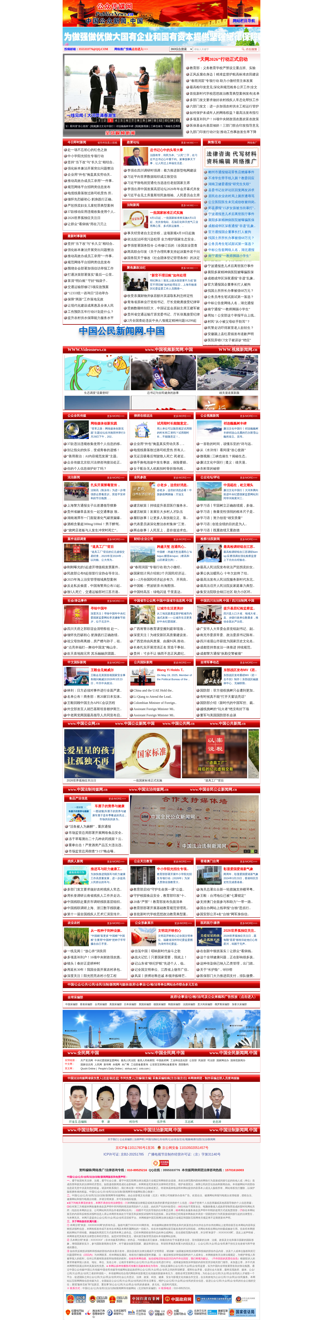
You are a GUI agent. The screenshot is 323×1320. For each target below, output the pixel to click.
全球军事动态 (209, 662)
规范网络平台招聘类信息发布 (89, 187)
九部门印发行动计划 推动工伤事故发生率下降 (223, 132)
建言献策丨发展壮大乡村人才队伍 (158, 511)
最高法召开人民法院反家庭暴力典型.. (227, 585)
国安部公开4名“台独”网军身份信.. (224, 914)
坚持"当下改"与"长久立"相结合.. (91, 162)
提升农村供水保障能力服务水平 (91, 318)
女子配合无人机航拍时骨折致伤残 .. (159, 468)
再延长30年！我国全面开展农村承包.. (94, 969)
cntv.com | (144, 1068)
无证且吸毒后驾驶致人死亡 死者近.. (159, 456)
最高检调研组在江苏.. (239, 546)
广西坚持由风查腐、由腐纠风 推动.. (159, 641)
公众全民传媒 (77, 415)
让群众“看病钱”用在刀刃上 (87, 224)
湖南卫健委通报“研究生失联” (229, 184)
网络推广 (252, 142)
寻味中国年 (99, 608)
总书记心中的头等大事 (166, 150)
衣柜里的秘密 (210, 468)
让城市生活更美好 (170, 608)
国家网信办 (223, 1060)
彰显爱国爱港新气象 (238, 869)
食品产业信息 (78, 798)
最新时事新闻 (77, 236)
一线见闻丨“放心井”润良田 (86, 951)
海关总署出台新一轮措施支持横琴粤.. (227, 889)
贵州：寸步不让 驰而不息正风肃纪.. (159, 653)
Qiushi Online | (89, 1068)
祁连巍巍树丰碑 (235, 423)
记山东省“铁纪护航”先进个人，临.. (160, 963)
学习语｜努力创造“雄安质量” (221, 518)
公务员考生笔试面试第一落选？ (231, 244)
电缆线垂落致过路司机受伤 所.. (90, 193)
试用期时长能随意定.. (172, 423)
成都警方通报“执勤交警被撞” (221, 653)
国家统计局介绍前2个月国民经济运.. (159, 573)
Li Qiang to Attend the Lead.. (152, 696)
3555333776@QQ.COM (93, 49)
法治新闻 (74, 477)
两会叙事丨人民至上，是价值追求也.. (160, 530)
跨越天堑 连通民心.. (171, 546)
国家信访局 (87, 1064)
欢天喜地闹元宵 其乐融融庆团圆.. (91, 653)
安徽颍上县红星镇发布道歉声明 (231, 338)
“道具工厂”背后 (102, 546)
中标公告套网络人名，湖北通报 (231, 250)
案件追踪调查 (77, 539)
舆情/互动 (214, 142)
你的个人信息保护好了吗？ (87, 468)
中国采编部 (71, 1004)
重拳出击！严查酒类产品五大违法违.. (96, 845)
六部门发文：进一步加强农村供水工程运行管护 (224, 106)
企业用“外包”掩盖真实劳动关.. (90, 174)
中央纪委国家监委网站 (107, 1060)
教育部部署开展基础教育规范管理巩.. (160, 908)
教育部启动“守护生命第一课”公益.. (158, 889)
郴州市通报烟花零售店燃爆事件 (231, 172)
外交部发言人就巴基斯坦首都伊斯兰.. (94, 709)
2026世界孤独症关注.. (240, 930)
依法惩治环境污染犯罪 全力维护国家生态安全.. (161, 239)
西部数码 (183, 1064)
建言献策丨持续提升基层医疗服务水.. (160, 505)
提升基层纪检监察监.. (239, 608)
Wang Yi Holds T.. (170, 670)
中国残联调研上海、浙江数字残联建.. (94, 908)
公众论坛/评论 (210, 477)
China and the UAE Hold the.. (153, 690)
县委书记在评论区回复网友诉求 (231, 190)
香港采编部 (86, 1004)
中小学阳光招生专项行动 (86, 156)
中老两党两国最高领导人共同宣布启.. (94, 715)
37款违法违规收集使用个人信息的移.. (94, 444)
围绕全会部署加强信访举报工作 (91, 268)
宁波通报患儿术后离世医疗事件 (231, 214)
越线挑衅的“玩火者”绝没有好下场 (224, 709)
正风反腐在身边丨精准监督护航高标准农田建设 (224, 74)
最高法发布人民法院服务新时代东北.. (227, 579)
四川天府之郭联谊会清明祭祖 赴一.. (93, 629)
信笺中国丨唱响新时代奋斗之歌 (158, 951)
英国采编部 (145, 1004)
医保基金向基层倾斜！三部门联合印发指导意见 (224, 125)
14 (171, 120)
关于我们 (113, 1139)
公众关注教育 (143, 861)
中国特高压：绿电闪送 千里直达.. (157, 592)
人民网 (98, 1064)
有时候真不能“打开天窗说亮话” (223, 696)
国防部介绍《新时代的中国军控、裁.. (227, 703)
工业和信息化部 (179, 1060)
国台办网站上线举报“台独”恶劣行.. (225, 908)
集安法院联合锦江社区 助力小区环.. (226, 592)
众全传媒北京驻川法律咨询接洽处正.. (94, 462)
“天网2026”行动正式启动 (223, 59)
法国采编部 (189, 1004)
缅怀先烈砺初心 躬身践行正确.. (90, 199)
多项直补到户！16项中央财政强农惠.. (94, 957)
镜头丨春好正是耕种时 (83, 963)
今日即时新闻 (77, 142)
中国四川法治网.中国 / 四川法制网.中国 (227, 600)
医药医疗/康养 (210, 923)
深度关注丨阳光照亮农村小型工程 (92, 976)
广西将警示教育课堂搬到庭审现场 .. (159, 629)
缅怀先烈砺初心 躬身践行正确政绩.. (93, 635)
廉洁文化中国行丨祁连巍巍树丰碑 (121, 126)
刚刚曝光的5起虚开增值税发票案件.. (93, 567)
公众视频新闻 (209, 415)
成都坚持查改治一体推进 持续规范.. (226, 647)
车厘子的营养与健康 (109, 806)
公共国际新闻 (143, 662)
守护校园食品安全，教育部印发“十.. (159, 895)
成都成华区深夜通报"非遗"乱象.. (231, 226)
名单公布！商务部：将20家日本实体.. (94, 696)
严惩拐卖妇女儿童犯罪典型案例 (91, 205)
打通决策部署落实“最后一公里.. (91, 274)
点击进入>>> (140, 49)
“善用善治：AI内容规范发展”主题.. (92, 456)
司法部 (211, 1060)
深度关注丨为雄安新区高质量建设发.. (160, 635)
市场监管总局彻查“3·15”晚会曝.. (92, 851)
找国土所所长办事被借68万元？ (231, 238)
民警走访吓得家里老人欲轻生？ (231, 332)
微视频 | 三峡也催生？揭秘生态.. (223, 456)
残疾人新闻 (75, 861)
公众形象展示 (144, 923)
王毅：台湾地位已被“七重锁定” (223, 895)
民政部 (202, 1060)
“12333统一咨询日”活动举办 (88, 293)
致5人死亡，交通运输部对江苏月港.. (93, 592)
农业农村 (74, 923)
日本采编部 (130, 1004)
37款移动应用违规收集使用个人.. (91, 211)
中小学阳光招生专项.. (172, 869)
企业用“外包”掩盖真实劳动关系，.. (158, 444)
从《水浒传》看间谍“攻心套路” (79, 126)
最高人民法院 (128, 1060)
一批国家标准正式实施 (166, 212)
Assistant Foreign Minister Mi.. (154, 709)
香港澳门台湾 (209, 861)
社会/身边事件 (77, 600)
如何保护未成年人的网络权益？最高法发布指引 (224, 112)
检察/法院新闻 (210, 539)
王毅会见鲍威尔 (102, 670)
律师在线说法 (143, 415)
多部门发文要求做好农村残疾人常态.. (94, 889)
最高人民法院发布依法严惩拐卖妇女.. (227, 567)
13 (166, 120)
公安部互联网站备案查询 (163, 1064)
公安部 (193, 1060)
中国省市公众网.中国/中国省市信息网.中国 (163, 600)
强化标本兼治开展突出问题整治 (91, 168)
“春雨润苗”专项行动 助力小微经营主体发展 (221, 80)
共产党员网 (87, 1060)
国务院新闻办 (238, 1060)
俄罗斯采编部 (222, 1004)
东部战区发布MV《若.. (240, 670)
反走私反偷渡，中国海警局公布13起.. (94, 585)
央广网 (125, 1064)
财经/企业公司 (143, 539)
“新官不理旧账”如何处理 (168, 275)
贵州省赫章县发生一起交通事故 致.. (93, 511)
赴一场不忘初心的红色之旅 (87, 150)
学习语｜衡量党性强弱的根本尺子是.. (227, 511)
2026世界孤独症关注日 (84, 218)
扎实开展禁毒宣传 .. (105, 485)
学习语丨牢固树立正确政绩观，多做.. (227, 505)
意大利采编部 (205, 1004)
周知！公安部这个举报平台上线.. (231, 320)
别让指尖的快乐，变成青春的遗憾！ (93, 450)
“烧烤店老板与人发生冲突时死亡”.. (92, 530)
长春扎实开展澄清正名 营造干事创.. (159, 647)
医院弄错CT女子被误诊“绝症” (229, 344)
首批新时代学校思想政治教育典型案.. (160, 914)
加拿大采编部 (239, 1004)
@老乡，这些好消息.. (172, 485)
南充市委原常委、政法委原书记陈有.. (227, 635)
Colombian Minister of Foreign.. (154, 703)
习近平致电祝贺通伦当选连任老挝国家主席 (158, 183)
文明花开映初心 (169, 930)
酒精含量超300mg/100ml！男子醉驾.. (93, 524)
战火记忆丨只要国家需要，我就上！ (161, 957)
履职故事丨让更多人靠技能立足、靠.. (160, 518)
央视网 (116, 1064)
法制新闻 (133, 205)
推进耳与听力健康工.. (106, 869)
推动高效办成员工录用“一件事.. (91, 180)
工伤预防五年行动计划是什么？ (91, 311)
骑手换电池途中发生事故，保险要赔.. (160, 462)
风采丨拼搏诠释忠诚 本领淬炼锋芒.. (160, 976)
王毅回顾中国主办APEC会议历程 (91, 703)
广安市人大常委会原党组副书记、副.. (227, 629)
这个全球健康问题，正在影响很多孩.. (227, 957)
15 (177, 120)
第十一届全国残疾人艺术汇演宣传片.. (94, 914)
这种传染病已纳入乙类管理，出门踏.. (227, 963)
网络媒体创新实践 (104, 423)
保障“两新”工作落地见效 (85, 299)
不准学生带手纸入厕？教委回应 (231, 178)
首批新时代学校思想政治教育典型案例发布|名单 (225, 93)
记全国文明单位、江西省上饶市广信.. (162, 969)
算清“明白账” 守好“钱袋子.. (87, 280)
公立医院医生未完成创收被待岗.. (232, 202)
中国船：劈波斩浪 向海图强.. (154, 585)
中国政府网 (162, 1060)
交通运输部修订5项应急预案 (88, 287)
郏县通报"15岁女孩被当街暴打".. (231, 208)
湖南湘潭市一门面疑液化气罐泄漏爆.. (94, 518)
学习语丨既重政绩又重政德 (220, 530)
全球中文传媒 (97, 12)
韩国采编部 (174, 1004)
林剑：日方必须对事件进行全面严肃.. (94, 690)
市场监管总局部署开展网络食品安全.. (96, 832)
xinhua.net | (131, 1068)
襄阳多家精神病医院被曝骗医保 (231, 220)
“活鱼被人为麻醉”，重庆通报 (90, 826)
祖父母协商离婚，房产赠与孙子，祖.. (94, 641)
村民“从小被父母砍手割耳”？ (229, 326)
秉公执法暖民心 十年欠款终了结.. (224, 573)
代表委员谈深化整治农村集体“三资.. (159, 524)
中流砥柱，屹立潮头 (238, 485)
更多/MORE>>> (189, 142)
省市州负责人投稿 (107, 142)
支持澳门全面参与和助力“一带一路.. (226, 902)
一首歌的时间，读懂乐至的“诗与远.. (226, 444)
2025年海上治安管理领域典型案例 (92, 579)
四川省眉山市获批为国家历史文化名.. (227, 641)
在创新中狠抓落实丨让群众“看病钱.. (226, 951)
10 (149, 120)
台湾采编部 (101, 1004)
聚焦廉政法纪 (136, 267)
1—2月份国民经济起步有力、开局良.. (160, 579)
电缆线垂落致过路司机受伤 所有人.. (159, 450)
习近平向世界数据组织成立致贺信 (152, 176)
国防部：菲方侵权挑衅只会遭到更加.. (227, 690)
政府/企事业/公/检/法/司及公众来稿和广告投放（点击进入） (213, 997)
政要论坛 (133, 142)
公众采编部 (126, 1139)
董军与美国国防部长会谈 (218, 715)
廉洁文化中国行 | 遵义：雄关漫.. (223, 462)
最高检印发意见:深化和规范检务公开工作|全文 (223, 87)
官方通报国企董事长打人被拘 (229, 232)
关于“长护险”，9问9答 (216, 969)
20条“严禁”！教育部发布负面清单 (158, 902)
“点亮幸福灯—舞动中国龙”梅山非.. (92, 647)
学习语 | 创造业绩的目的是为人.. (223, 524)
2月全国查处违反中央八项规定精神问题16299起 (162, 320)
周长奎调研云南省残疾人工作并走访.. (94, 895)
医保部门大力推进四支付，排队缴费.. (227, 976)
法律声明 (139, 1139)
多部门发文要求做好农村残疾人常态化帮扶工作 (224, 100)
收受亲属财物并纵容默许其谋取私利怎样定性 (160, 296)
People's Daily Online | (110, 1068)
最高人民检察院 (146, 1060)
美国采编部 (115, 1004)
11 (154, 120)
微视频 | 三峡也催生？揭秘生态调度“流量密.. (172, 126)
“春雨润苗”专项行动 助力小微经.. (157, 567)
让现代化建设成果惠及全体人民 (91, 305)
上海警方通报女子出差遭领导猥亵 (92, 505)
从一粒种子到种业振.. (106, 930)
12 (160, 120)
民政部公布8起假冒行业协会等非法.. (93, 573)
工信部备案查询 (139, 1064)
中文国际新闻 (77, 662)
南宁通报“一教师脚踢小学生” (229, 256)
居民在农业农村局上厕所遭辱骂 (231, 196)
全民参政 (140, 477)
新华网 (107, 1064)
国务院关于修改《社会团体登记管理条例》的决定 (163, 258)
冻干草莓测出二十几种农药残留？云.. (96, 839)
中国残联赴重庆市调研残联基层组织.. (94, 902)
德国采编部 (159, 1004)
